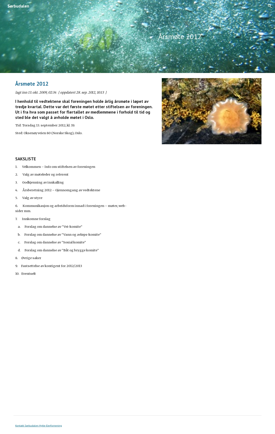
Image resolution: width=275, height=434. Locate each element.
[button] (270, 6)
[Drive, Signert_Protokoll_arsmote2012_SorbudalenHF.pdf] (201, 227)
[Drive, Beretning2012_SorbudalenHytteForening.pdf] (74, 358)
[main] (180, 36)
